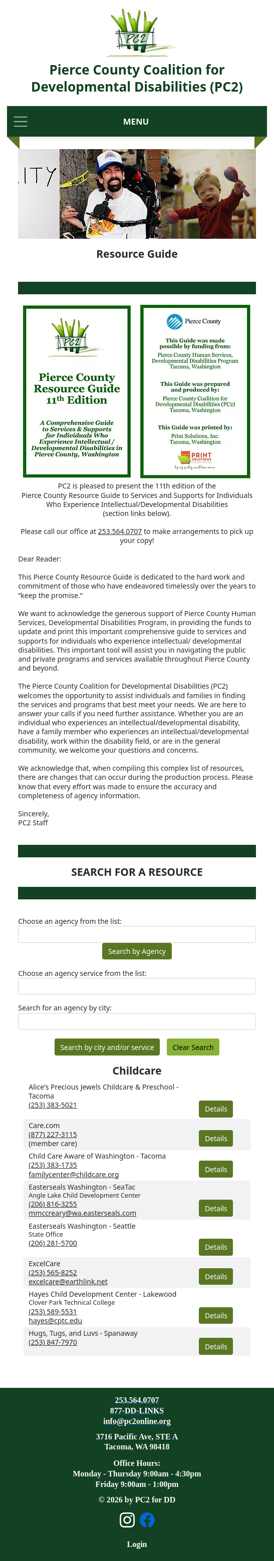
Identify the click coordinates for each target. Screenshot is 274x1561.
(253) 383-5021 (53, 1105)
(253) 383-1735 (53, 1165)
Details (216, 1109)
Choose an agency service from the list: (82, 973)
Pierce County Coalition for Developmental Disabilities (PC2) (137, 78)
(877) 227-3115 (53, 1134)
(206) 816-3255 (53, 1204)
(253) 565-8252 (53, 1272)
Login (137, 1544)
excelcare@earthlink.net (68, 1281)
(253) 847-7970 (53, 1342)
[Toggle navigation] (20, 121)
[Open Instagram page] (127, 1519)
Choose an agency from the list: (70, 921)
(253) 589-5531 (53, 1311)
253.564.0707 (120, 531)
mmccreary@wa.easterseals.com (82, 1213)
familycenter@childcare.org (74, 1174)
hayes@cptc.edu (55, 1320)
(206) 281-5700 (53, 1243)
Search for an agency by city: (65, 1007)
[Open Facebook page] (147, 1519)
